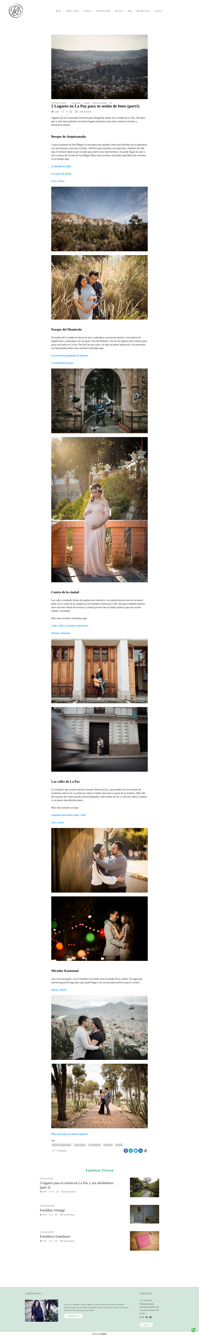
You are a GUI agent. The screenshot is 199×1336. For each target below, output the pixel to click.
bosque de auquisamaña (62, 1145)
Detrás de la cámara (100, 103)
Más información (73, 1316)
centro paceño (79, 1145)
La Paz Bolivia (94, 1145)
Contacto (158, 11)
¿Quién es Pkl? (72, 11)
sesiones (87, 103)
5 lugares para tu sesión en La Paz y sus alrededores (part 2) (76, 1185)
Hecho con (99, 1334)
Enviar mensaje (148, 1304)
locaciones (108, 1145)
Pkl (111, 103)
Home (58, 11)
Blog (130, 11)
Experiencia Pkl (103, 11)
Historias (119, 11)
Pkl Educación (143, 11)
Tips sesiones (76, 103)
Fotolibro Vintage (52, 1210)
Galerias (87, 11)
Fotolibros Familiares (55, 1236)
